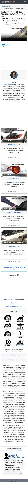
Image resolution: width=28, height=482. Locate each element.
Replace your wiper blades (14, 212)
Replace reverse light (14, 178)
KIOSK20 (19, 450)
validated (6, 45)
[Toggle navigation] (25, 2)
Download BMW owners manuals (14, 306)
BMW (8, 6)
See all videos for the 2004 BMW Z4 (14, 269)
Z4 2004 (14, 6)
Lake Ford (7, 299)
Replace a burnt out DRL (14, 144)
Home (4, 6)
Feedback (14, 303)
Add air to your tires (14, 246)
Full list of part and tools (14, 355)
